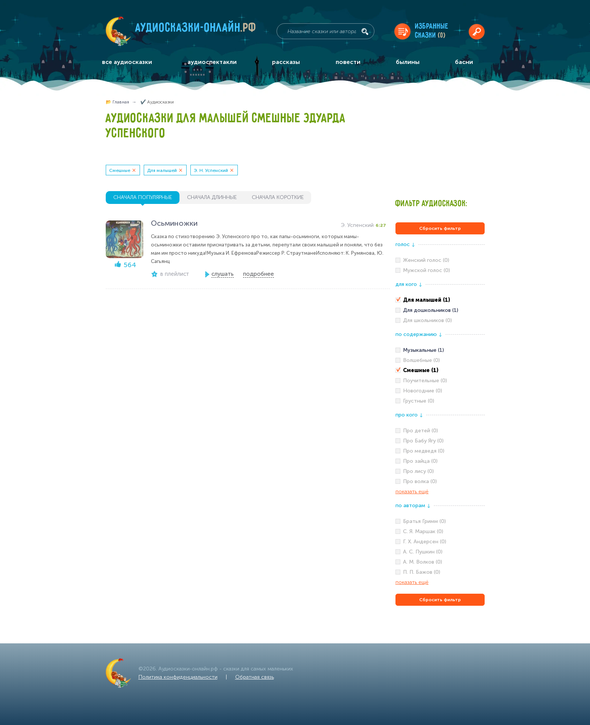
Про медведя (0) (423, 451)
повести (348, 61)
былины (408, 61)
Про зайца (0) (420, 461)
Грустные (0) (418, 401)
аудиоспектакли (212, 61)
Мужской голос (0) (426, 270)
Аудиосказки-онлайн (196, 29)
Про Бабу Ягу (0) (423, 441)
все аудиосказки (127, 61)
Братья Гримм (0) (424, 521)
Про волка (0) (420, 481)
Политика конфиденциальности (177, 677)
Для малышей (162, 170)
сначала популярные (142, 197)
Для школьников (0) (427, 320)
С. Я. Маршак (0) (423, 531)
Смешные (119, 170)
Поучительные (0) (425, 380)
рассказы (286, 61)
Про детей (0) (420, 430)
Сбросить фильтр (440, 228)
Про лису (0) (418, 471)
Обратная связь (254, 677)
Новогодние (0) (422, 391)
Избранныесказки (432, 31)
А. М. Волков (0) (422, 562)
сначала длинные (212, 197)
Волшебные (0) (421, 360)
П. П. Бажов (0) (421, 572)
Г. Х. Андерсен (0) (424, 541)
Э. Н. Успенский (211, 170)
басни (464, 61)
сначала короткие (278, 197)
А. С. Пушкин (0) (422, 552)
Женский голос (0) (426, 260)
